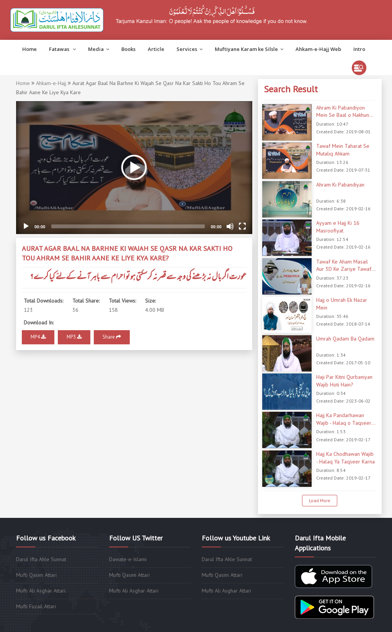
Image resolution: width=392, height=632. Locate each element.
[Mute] (230, 226)
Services (189, 49)
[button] (134, 167)
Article (156, 49)
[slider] (127, 226)
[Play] (26, 226)
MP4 (38, 337)
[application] (134, 167)
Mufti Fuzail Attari (36, 606)
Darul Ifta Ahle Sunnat (41, 559)
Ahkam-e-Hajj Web (318, 49)
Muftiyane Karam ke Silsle (249, 49)
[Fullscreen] (242, 226)
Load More (319, 500)
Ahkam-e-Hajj (51, 83)
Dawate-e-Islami (128, 559)
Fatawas (62, 49)
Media (98, 49)
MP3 (74, 337)
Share (112, 337)
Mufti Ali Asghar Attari (40, 590)
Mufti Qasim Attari (36, 574)
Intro (359, 49)
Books (128, 49)
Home (29, 49)
